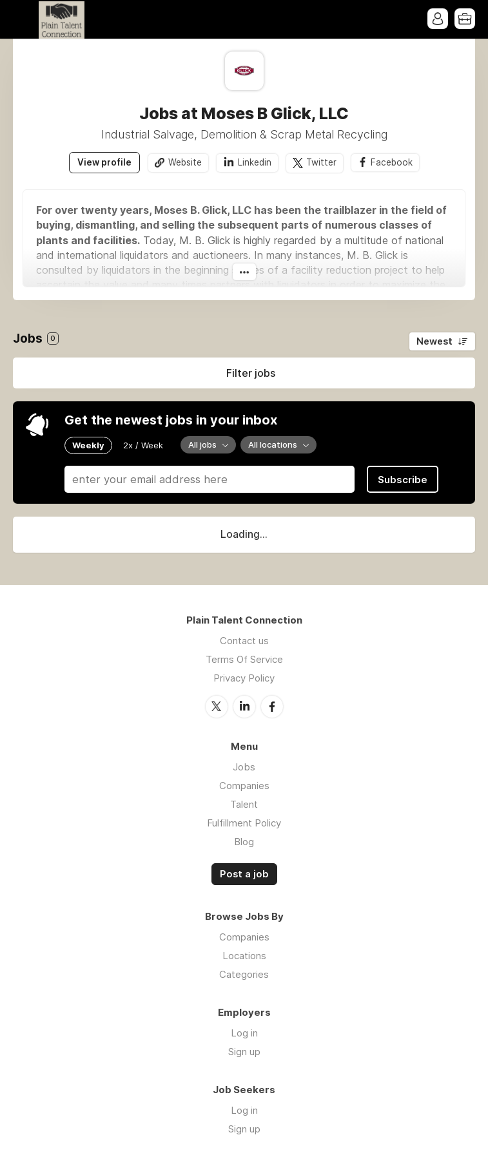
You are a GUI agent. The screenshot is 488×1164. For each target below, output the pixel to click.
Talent (244, 804)
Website (185, 162)
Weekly (88, 445)
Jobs (244, 767)
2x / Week (143, 445)
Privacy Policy (244, 678)
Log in (244, 1033)
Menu (22, 19)
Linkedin (254, 162)
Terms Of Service (244, 659)
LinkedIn (244, 707)
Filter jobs (250, 373)
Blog (244, 841)
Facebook (392, 162)
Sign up (244, 1051)
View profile (104, 162)
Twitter (321, 162)
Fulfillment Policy (244, 823)
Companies (244, 785)
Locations (244, 955)
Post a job (244, 874)
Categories (244, 974)
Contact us (244, 640)
